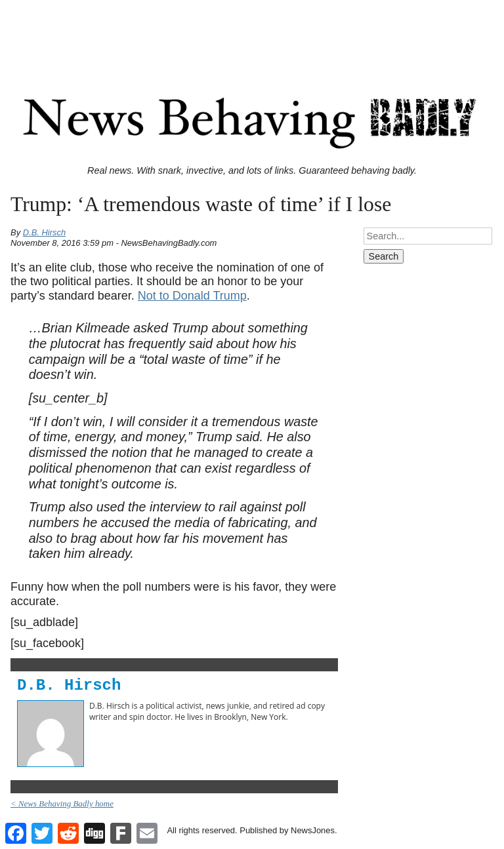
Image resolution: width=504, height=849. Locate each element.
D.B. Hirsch (44, 232)
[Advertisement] (252, 34)
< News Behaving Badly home (62, 803)
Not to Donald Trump (192, 295)
